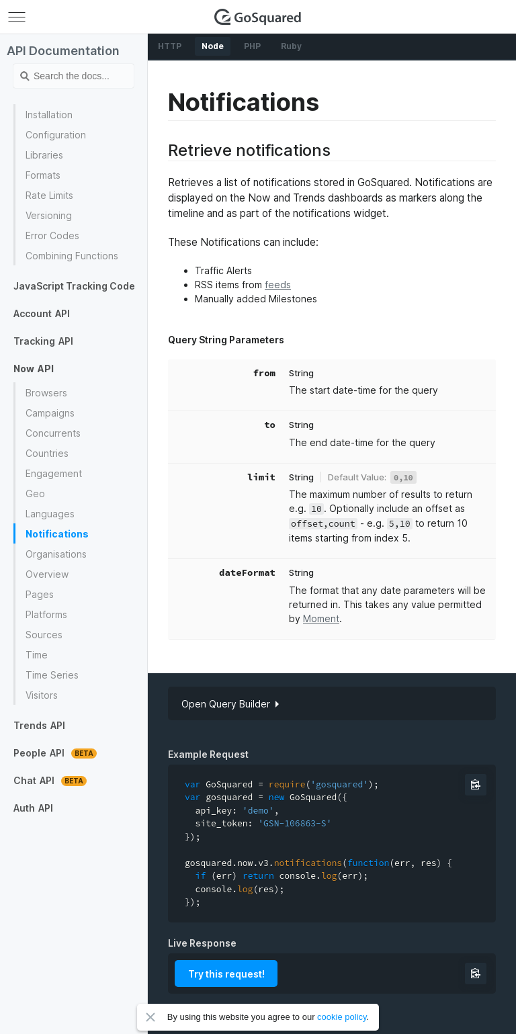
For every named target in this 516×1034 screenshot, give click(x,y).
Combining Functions (72, 255)
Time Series (52, 675)
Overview (47, 574)
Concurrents (53, 433)
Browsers (46, 392)
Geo (35, 493)
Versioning (49, 215)
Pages (40, 594)
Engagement (54, 473)
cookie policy (341, 1017)
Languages (50, 513)
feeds (278, 284)
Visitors (42, 695)
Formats (43, 175)
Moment (321, 618)
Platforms (46, 614)
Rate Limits (49, 195)
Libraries (44, 155)
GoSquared (258, 17)
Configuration (56, 134)
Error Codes (52, 235)
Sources (44, 634)
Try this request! (226, 974)
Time (37, 654)
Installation (49, 114)
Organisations (56, 554)
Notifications (57, 534)
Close (150, 1017)
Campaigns (50, 413)
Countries (47, 453)
